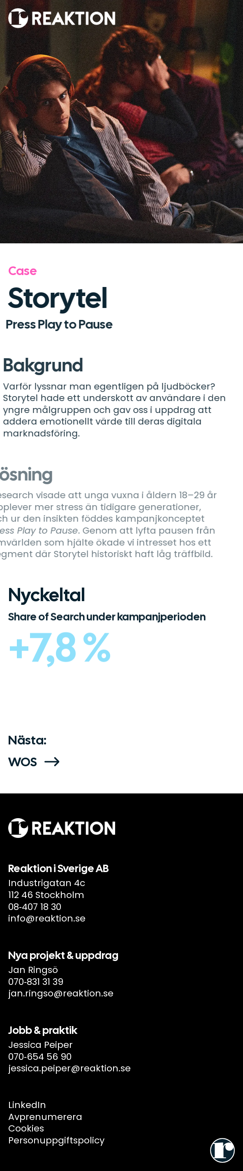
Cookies (26, 1128)
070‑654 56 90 (40, 1056)
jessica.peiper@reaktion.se (69, 1068)
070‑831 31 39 (35, 981)
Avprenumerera (45, 1116)
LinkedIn (27, 1105)
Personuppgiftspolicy (56, 1140)
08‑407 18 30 (34, 906)
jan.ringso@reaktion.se (60, 993)
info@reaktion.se (47, 918)
